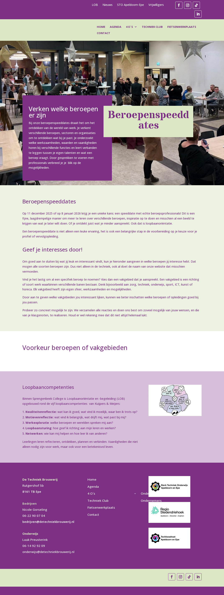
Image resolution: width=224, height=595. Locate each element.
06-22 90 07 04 (33, 515)
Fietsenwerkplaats (181, 27)
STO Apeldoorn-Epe (130, 5)
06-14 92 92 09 (33, 546)
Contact (103, 33)
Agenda (115, 27)
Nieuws (107, 5)
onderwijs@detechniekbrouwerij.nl (48, 552)
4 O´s (129, 27)
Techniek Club (152, 27)
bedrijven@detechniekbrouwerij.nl (48, 522)
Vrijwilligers (156, 5)
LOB (95, 5)
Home (101, 27)
